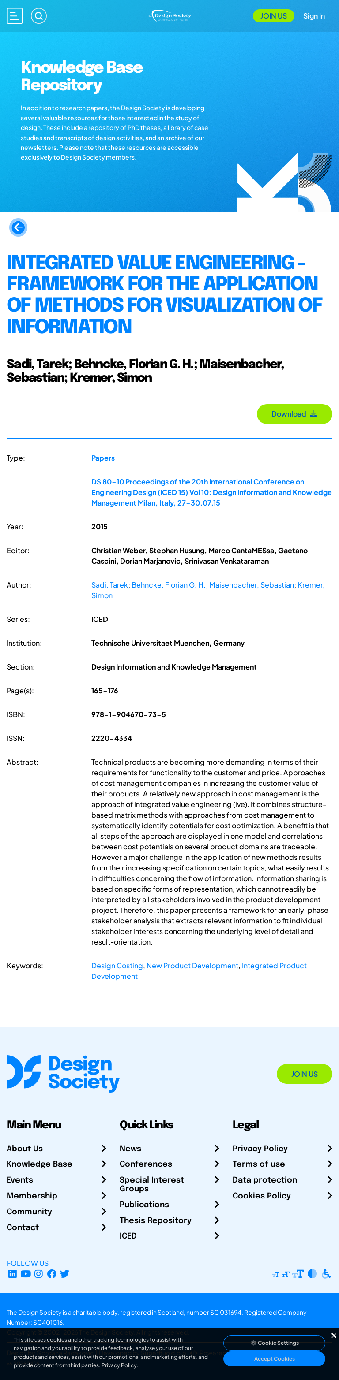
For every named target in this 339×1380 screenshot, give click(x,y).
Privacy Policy (260, 1149)
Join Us (273, 15)
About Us (25, 1149)
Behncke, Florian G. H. (169, 584)
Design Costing (117, 965)
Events (20, 1180)
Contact (23, 1228)
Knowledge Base (39, 1164)
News (130, 1149)
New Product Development (192, 965)
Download (294, 413)
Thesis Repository (156, 1221)
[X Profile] (65, 1273)
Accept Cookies (274, 1358)
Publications (144, 1205)
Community (29, 1212)
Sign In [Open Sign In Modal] (314, 15)
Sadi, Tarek (109, 584)
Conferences (146, 1164)
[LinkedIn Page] (13, 1273)
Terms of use (259, 1164)
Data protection (265, 1180)
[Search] (39, 16)
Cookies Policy (262, 1196)
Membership (32, 1196)
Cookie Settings (274, 1342)
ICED (128, 1236)
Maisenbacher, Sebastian (251, 584)
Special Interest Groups (152, 1184)
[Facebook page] (52, 1273)
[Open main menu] (15, 16)
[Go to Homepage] (169, 14)
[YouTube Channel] (26, 1273)
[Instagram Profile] (39, 1273)
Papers (103, 457)
